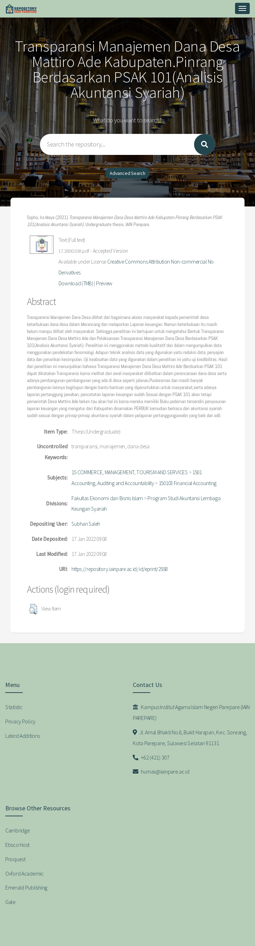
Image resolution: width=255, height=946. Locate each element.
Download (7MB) (75, 283)
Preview (104, 283)
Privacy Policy (20, 721)
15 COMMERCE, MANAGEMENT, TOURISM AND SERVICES (129, 472)
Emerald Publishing (26, 887)
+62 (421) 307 (151, 757)
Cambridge (17, 830)
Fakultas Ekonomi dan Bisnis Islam (107, 498)
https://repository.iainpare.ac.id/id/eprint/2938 (119, 569)
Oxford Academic (24, 873)
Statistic (13, 706)
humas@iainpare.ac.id (161, 771)
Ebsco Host (17, 844)
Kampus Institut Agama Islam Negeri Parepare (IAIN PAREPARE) (191, 712)
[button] (33, 609)
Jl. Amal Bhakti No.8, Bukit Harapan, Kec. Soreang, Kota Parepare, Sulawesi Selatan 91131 (190, 738)
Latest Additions (22, 735)
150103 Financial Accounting (187, 483)
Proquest (15, 859)
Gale (10, 901)
